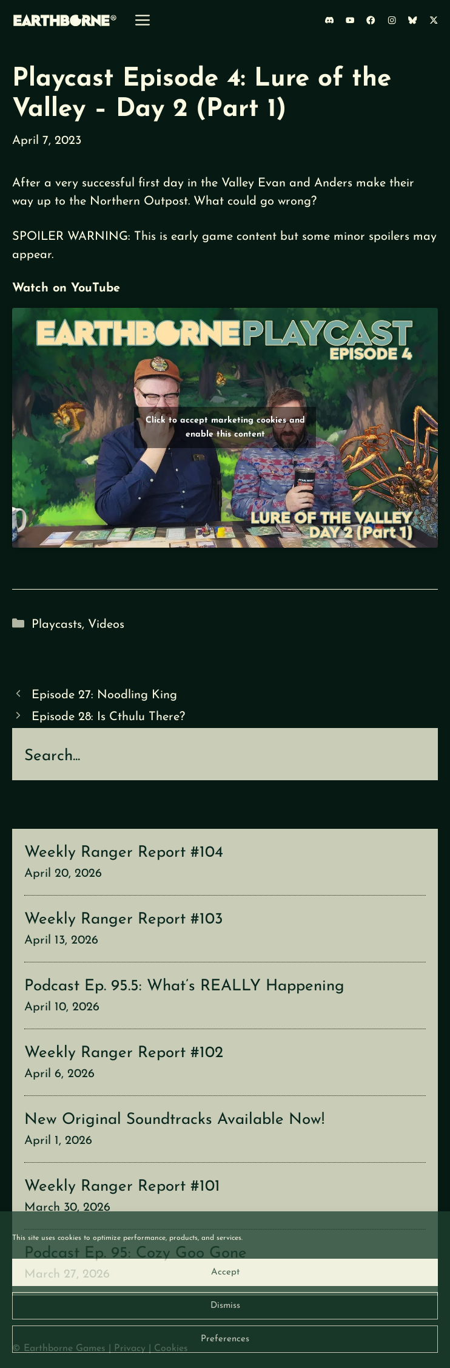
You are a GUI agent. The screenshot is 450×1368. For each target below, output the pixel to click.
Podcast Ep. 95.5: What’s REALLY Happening (184, 986)
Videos (106, 625)
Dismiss (225, 1305)
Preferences (225, 1339)
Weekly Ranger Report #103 (123, 919)
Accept (225, 1272)
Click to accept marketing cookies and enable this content (225, 427)
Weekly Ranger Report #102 (123, 1053)
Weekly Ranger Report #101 (122, 1187)
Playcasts (57, 625)
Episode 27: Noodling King (104, 695)
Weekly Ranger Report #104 (123, 853)
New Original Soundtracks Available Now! (174, 1120)
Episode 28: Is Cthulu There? (108, 717)
